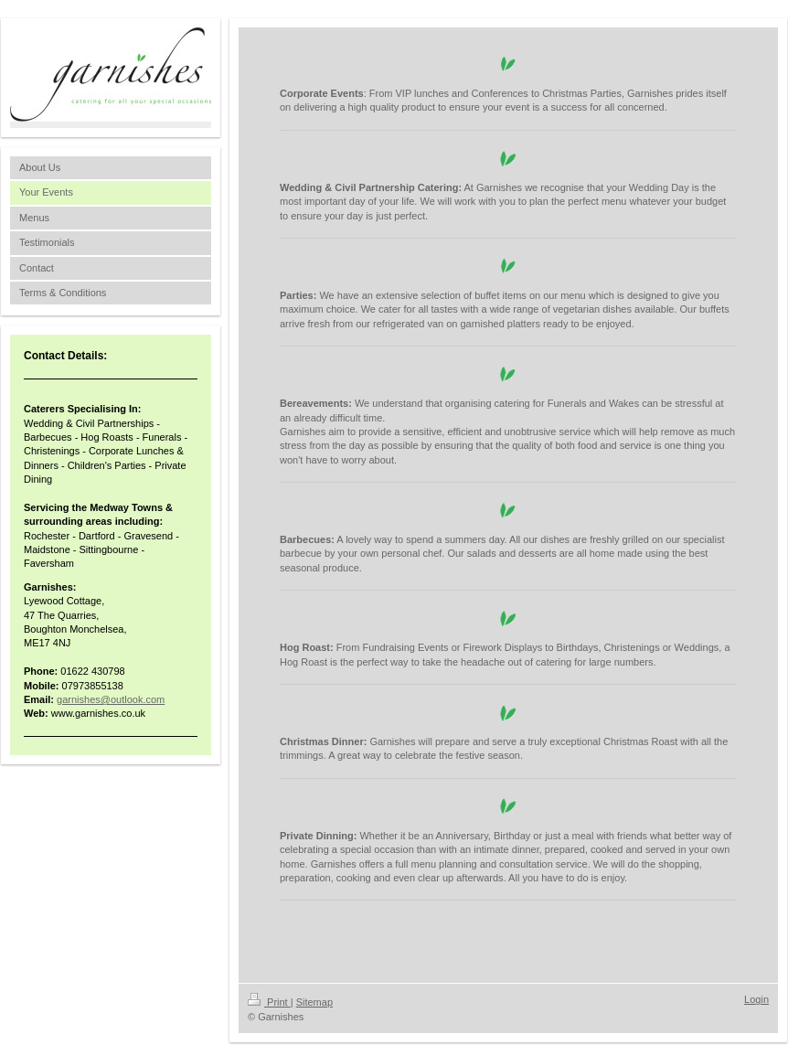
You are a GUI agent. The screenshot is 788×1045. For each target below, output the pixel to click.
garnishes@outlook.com (111, 699)
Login (756, 999)
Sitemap (314, 1002)
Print (269, 1002)
